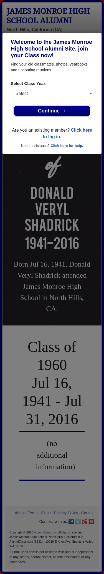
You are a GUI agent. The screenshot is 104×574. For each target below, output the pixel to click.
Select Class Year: (29, 83)
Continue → (52, 111)
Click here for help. (66, 146)
